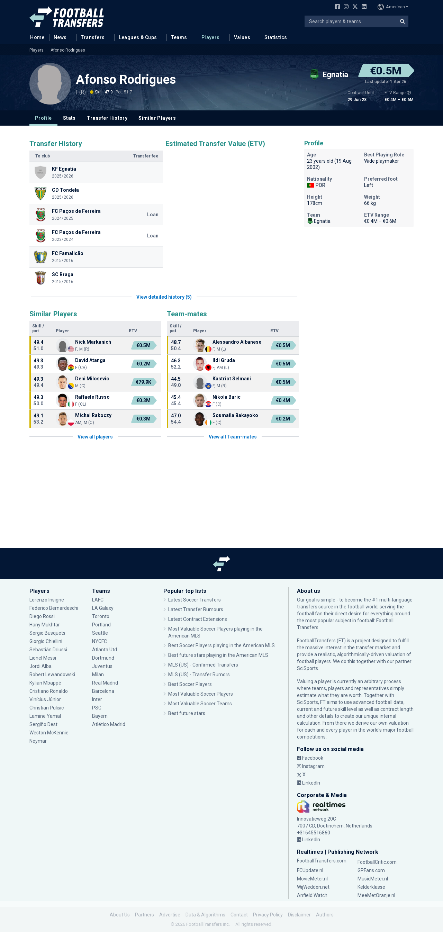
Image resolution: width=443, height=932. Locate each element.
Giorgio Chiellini (45, 641)
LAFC (97, 600)
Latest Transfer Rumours (195, 609)
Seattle (100, 633)
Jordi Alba (40, 666)
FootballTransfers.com (321, 860)
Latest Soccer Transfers (194, 600)
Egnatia (319, 221)
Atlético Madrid (108, 724)
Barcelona (103, 691)
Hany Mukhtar (44, 624)
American (391, 7)
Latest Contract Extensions (197, 619)
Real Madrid (105, 683)
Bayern (100, 716)
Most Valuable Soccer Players (200, 694)
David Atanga (90, 360)
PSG (96, 708)
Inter (97, 699)
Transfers (93, 37)
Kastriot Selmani (232, 378)
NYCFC (99, 641)
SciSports (307, 668)
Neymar (38, 741)
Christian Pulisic (46, 708)
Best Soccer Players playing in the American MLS (221, 645)
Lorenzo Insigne (46, 600)
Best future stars (186, 713)
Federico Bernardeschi (53, 608)
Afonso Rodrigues (68, 50)
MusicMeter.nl (373, 878)
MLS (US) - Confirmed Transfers (203, 665)
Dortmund (103, 658)
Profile (43, 118)
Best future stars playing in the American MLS (218, 655)
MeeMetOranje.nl (376, 895)
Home (35, 37)
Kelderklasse (371, 887)
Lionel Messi (43, 658)
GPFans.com (371, 870)
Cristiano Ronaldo (48, 691)
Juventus (102, 666)
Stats (69, 118)
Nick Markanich (93, 342)
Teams (179, 37)
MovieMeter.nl (312, 878)
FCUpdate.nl (310, 870)
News (60, 37)
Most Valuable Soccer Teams (200, 703)
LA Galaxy (103, 608)
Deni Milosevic (92, 378)
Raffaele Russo (92, 397)
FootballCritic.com (377, 862)
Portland (101, 624)
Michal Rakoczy (93, 415)
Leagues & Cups (138, 37)
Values (242, 37)
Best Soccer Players (190, 684)
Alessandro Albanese (237, 342)
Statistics (275, 37)
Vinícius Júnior (45, 699)
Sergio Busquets (47, 633)
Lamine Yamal (45, 716)
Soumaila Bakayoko (235, 415)
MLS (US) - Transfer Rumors (199, 674)
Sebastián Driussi (48, 649)
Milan (98, 674)
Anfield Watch (312, 895)
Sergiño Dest (43, 724)
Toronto (100, 616)
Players (210, 37)
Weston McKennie (49, 732)
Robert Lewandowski (52, 674)
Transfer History (107, 118)
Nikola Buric (227, 397)
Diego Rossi (42, 616)
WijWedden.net (313, 887)
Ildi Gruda (224, 360)
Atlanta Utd (104, 649)
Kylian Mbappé (45, 683)
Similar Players (157, 118)
